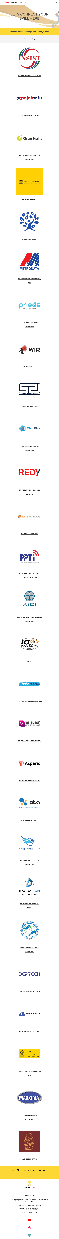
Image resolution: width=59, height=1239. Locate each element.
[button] (2, 2)
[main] (29, 16)
